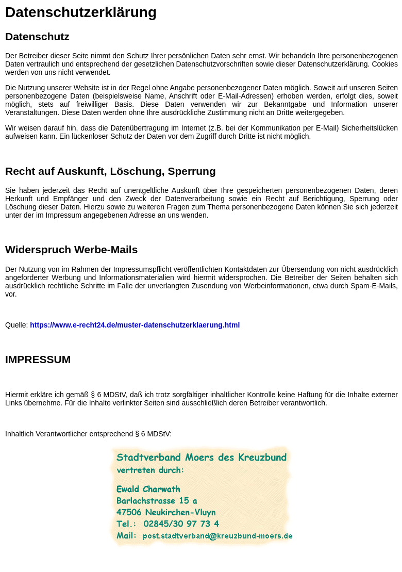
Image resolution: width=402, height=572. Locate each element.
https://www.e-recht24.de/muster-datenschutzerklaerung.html (135, 325)
